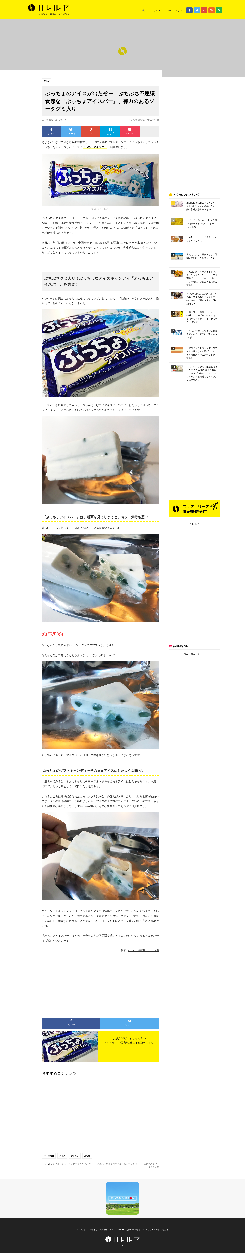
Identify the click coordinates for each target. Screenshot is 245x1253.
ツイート (71, 131)
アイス (62, 1156)
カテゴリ (157, 10)
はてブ (110, 131)
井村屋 (88, 1156)
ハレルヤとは (175, 10)
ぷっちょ (75, 1156)
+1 (90, 131)
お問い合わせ (132, 1231)
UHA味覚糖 (49, 1156)
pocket (129, 131)
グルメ (47, 81)
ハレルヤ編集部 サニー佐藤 (143, 119)
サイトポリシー (117, 1231)
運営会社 (104, 1231)
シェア (51, 131)
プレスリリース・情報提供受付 (155, 1231)
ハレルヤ (194, 523)
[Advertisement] (69, 983)
